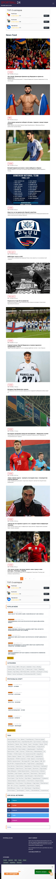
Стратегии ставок (11, 669)
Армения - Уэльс (21, 756)
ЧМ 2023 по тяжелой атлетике (14, 761)
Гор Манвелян (45, 778)
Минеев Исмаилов (38, 751)
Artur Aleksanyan (28, 783)
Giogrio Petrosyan (30, 785)
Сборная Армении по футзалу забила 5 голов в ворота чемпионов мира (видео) (26, 653)
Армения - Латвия (43, 744)
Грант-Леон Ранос (20, 778)
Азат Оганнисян (11, 746)
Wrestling (10, 612)
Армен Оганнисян (21, 780)
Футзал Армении (39, 758)
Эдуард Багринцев (36, 778)
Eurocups (16, 785)
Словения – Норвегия (14, 718)
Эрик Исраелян (11, 744)
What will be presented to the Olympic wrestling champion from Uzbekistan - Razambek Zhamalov (26, 645)
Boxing (9, 635)
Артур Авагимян (11, 758)
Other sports (11, 619)
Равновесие (14, 25)
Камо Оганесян (42, 773)
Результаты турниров (39, 739)
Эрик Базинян (44, 766)
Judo (22, 788)
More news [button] (10, 658)
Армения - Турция (27, 744)
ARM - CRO (42, 761)
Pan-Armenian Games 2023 (29, 674)
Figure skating (16, 671)
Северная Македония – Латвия (16, 710)
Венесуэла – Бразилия (14, 702)
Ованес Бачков (36, 766)
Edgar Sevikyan (36, 783)
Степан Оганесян (30, 780)
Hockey (35, 669)
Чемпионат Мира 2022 (12, 749)
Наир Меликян (40, 749)
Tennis (34, 666)
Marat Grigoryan (28, 788)
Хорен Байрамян (11, 768)
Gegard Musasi (22, 785)
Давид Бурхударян (31, 749)
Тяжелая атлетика (34, 771)
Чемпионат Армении (12, 780)
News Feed (18, 669)
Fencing (45, 671)
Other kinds (19, 862)
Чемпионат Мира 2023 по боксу (14, 741)
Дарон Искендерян (29, 775)
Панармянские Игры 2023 (20, 763)
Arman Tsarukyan (19, 783)
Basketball (29, 666)
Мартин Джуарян (31, 746)
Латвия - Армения (31, 758)
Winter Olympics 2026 (24, 671)
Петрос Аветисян (11, 766)
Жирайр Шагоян (11, 783)
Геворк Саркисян (11, 775)
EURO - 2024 (10, 785)
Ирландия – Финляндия (14, 725)
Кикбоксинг (42, 771)
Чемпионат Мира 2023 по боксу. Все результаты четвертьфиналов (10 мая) (27, 637)
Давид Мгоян (40, 753)
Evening (9, 827)
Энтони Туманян (11, 778)
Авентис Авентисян (39, 775)
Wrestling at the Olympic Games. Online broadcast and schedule (26, 614)
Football (10, 627)
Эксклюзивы (35, 744)
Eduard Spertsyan (44, 783)
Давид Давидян (39, 763)
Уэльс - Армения (21, 739)
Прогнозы (22, 751)
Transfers (39, 674)
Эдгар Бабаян (10, 773)
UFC (44, 751)
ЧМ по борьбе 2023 (26, 761)
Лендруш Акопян (40, 746)
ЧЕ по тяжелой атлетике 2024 (29, 753)
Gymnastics (33, 671)
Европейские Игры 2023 (27, 741)
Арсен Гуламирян (22, 749)
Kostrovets (14, 19)
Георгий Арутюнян (30, 739)
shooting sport (40, 671)
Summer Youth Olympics (18, 674)
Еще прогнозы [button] (11, 730)
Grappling (37, 785)
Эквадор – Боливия (13, 686)
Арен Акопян (35, 768)
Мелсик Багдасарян (12, 739)
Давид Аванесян (28, 766)
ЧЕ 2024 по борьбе (18, 753)
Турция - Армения (35, 761)
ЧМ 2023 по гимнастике (21, 758)
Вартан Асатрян (19, 766)
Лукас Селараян (28, 768)
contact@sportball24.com (34, 851)
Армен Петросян (19, 768)
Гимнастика (45, 741)
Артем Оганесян (11, 751)
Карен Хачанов (34, 773)
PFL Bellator (10, 753)
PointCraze (14, 13)
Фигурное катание (39, 780)
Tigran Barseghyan (20, 790)
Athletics (9, 674)
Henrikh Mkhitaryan (11, 788)
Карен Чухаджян (18, 773)
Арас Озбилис (28, 778)
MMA (18, 666)
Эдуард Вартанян (39, 756)
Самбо (17, 751)
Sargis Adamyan (36, 788)
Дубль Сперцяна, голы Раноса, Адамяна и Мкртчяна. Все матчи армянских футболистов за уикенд (25, 630)
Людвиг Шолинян (31, 763)
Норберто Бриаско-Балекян (23, 771)
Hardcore (25, 746)
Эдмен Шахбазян (19, 775)
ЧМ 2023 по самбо (30, 756)
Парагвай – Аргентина (14, 694)
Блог (23, 669)
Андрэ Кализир (43, 768)
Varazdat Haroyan (44, 790)
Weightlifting (41, 669)
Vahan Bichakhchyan (35, 790)
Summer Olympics (11, 790)
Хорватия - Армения (12, 756)
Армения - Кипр (19, 744)
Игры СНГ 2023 (11, 763)
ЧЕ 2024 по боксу (29, 751)
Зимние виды (18, 746)
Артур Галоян (26, 773)
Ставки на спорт (29, 669)
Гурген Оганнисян (37, 741)
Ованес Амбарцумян (12, 771)
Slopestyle (10, 671)
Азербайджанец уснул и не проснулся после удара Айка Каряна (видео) (26, 622)
